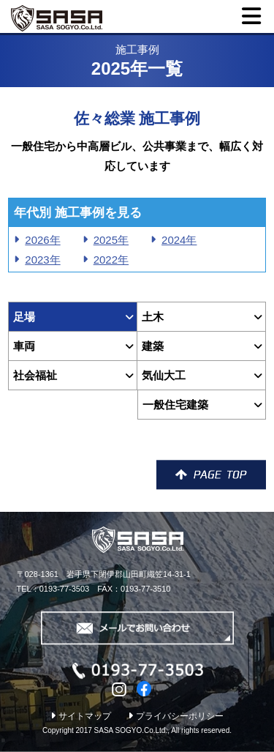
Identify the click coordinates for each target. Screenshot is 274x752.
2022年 (111, 259)
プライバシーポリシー (176, 716)
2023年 (42, 259)
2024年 (179, 240)
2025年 (111, 240)
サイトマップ (80, 716)
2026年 (42, 240)
